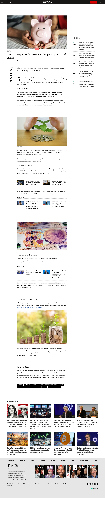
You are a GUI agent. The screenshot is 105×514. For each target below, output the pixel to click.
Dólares (40, 384)
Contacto (20, 483)
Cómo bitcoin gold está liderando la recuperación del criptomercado (33, 183)
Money (32, 460)
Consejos (27, 384)
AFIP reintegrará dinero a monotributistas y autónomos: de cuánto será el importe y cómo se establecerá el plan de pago (33, 206)
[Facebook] (87, 484)
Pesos (28, 387)
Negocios (42, 460)
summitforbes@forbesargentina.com (18, 475)
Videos (73, 460)
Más (85, 38)
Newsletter (14, 483)
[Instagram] (92, 484)
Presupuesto (36, 387)
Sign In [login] (101, 2)
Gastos (61, 384)
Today (95, 460)
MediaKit (9, 483)
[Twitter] (90, 484)
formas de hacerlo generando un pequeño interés (30, 307)
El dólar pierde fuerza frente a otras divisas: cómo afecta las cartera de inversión (40, 450)
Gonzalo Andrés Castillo (13, 60)
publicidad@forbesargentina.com (18, 471)
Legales (50, 483)
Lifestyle (53, 460)
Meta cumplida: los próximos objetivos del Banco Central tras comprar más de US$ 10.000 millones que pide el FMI (64, 424)
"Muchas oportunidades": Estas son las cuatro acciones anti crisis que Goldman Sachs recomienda (59, 274)
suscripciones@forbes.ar (19, 477)
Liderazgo (22, 460)
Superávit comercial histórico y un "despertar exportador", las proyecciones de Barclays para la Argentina (17, 451)
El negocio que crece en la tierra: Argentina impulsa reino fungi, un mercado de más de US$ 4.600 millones (86, 84)
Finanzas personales (51, 384)
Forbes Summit (84, 460)
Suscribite (94, 2)
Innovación (11, 460)
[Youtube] (95, 484)
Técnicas (57, 387)
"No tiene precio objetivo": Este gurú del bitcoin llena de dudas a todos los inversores (59, 184)
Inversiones (21, 387)
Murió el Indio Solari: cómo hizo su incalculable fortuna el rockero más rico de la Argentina (86, 64)
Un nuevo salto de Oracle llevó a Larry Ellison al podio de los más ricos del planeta (86, 55)
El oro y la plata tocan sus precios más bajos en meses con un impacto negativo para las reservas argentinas (87, 424)
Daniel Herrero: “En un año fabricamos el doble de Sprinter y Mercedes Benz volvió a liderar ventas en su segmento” (86, 46)
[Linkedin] (97, 484)
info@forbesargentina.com (16, 473)
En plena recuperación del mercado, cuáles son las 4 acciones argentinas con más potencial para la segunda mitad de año (40, 425)
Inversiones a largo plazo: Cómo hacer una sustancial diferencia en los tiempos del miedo (59, 204)
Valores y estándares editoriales (30, 483)
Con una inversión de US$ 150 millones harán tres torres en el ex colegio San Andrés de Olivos (86, 74)
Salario (44, 387)
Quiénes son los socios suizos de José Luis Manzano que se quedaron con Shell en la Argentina (87, 451)
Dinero (34, 384)
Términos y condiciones (43, 483)
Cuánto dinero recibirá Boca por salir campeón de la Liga (33, 272)
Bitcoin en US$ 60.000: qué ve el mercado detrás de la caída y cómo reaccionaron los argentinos (63, 451)
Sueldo (51, 387)
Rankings (63, 460)
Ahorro (20, 384)
